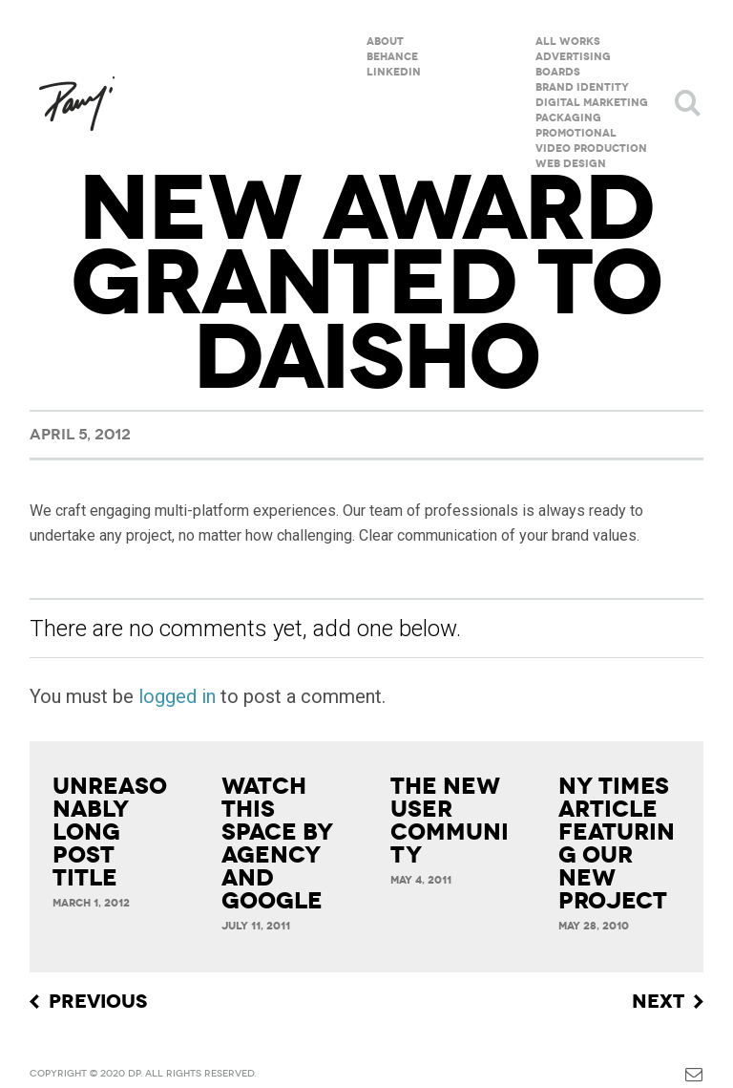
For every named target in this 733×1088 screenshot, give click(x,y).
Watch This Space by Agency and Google (277, 843)
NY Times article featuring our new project (616, 843)
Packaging (568, 118)
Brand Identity (582, 87)
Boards (557, 72)
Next (658, 1002)
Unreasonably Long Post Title (109, 832)
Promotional (576, 133)
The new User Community (449, 820)
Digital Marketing (591, 102)
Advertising (573, 57)
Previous (98, 1002)
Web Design (570, 164)
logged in (177, 696)
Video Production (591, 148)
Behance (392, 57)
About (385, 41)
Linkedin (393, 72)
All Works (567, 41)
